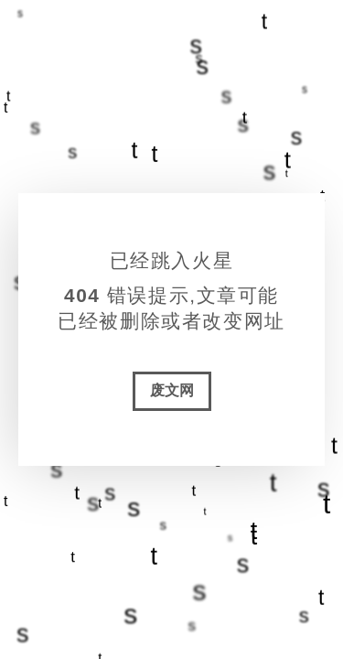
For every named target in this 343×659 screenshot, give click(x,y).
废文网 (172, 390)
